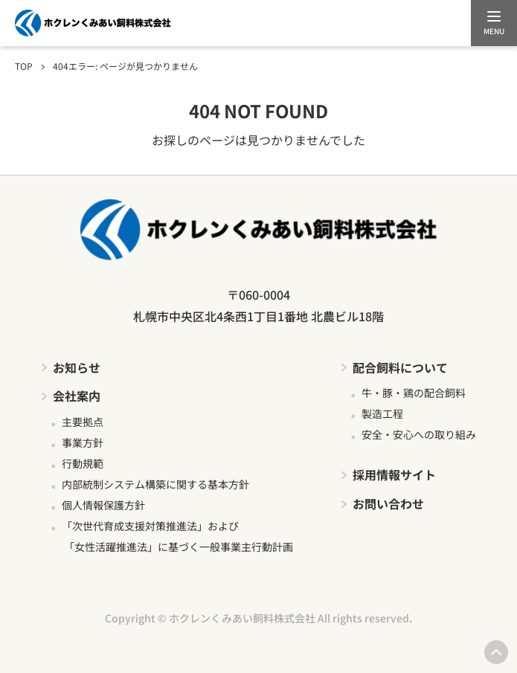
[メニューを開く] (494, 23)
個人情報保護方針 (103, 504)
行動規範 (82, 463)
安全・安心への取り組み (419, 434)
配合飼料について (400, 367)
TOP (24, 65)
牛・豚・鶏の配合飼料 (414, 392)
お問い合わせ (388, 503)
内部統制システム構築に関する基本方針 (155, 484)
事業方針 (82, 442)
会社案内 (76, 396)
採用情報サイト (394, 474)
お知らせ (76, 367)
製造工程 (382, 413)
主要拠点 (82, 421)
